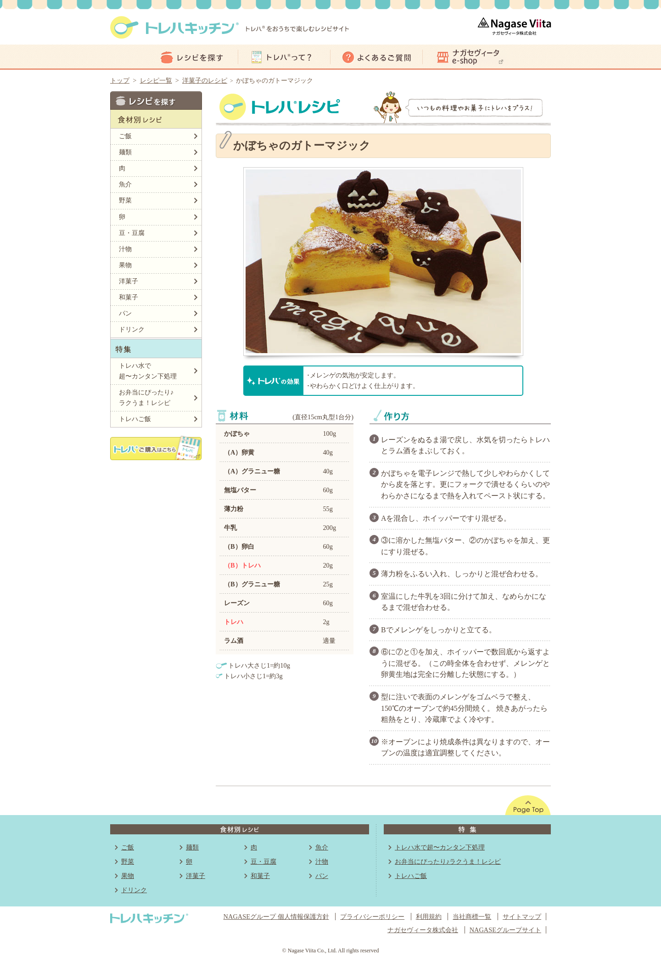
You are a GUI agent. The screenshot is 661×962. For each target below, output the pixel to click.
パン (125, 313)
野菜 (125, 200)
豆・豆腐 (132, 232)
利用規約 (429, 916)
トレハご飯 (135, 418)
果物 (125, 265)
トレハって (284, 57)
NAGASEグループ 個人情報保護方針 (276, 916)
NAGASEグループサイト (505, 930)
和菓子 (128, 297)
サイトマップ (522, 916)
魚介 (125, 184)
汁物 (125, 249)
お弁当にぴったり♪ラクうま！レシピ (146, 397)
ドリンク (132, 329)
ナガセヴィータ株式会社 (422, 930)
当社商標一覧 (472, 916)
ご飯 (125, 136)
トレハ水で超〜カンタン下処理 (148, 371)
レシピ (192, 57)
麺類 (125, 152)
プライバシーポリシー (372, 916)
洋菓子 (128, 281)
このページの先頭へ (528, 805)
